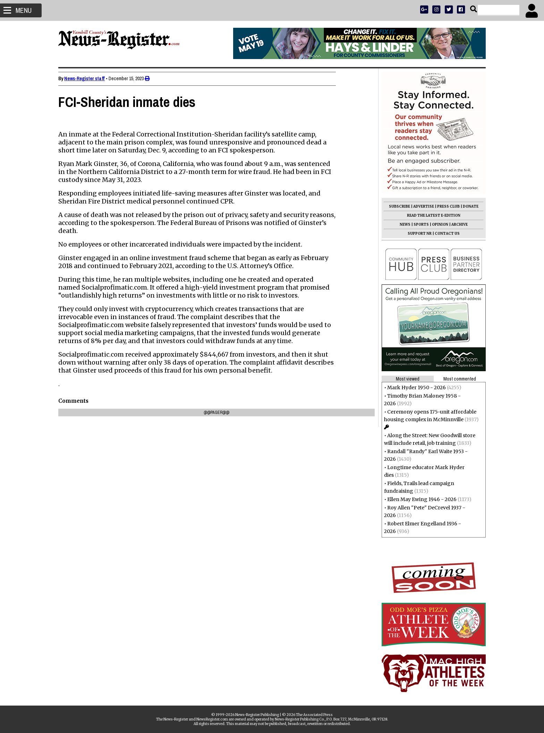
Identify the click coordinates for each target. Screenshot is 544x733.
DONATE (468, 206)
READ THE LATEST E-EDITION (431, 215)
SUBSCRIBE (397, 206)
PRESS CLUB (446, 206)
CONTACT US (445, 233)
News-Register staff (86, 78)
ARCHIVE (457, 224)
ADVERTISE (421, 206)
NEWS (403, 224)
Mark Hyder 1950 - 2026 (414, 387)
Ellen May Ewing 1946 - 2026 (419, 499)
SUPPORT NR (418, 233)
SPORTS (419, 224)
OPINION (438, 224)
